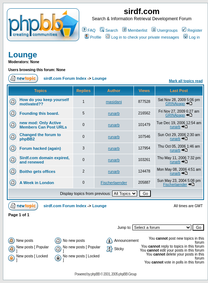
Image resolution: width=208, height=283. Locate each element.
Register (192, 30)
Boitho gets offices (37, 171)
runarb (114, 113)
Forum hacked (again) (40, 148)
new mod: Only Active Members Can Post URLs (43, 125)
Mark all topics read (186, 81)
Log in (191, 37)
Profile (93, 37)
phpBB (95, 274)
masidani (114, 102)
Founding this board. (39, 113)
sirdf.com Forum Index (64, 78)
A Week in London (37, 182)
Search (109, 30)
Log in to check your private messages (142, 37)
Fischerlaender (114, 182)
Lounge (22, 54)
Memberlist (134, 30)
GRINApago (175, 104)
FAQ (88, 30)
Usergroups (165, 30)
